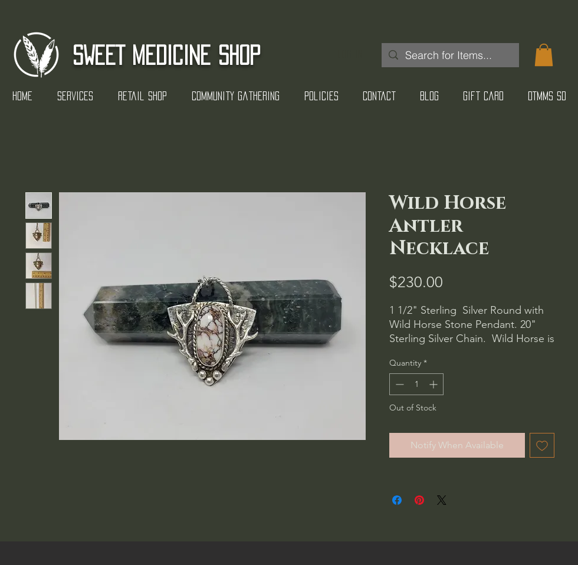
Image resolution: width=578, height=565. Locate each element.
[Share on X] (442, 500)
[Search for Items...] (449, 55)
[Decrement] (398, 384)
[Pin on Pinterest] (419, 500)
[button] (543, 55)
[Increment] (434, 384)
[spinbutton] (416, 384)
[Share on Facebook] (397, 500)
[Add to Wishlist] (542, 445)
